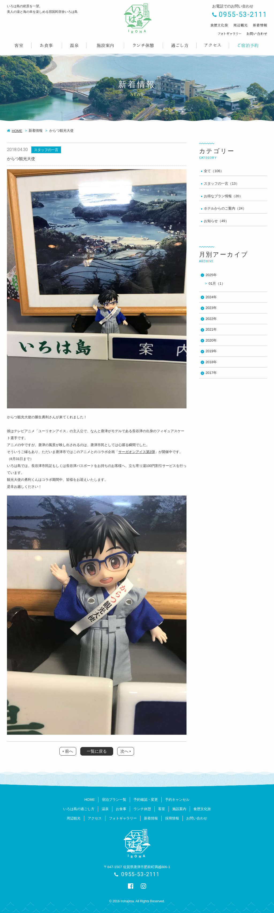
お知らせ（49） (216, 221)
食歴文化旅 (202, 809)
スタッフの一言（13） (221, 183)
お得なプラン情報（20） (223, 196)
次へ (124, 751)
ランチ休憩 (142, 809)
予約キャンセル (177, 800)
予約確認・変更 (146, 800)
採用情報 (172, 818)
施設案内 (179, 809)
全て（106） (214, 171)
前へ (69, 751)
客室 (161, 809)
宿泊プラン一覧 (114, 800)
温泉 (105, 809)
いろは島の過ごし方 (78, 809)
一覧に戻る (97, 751)
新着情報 (151, 818)
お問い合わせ (196, 818)
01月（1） (217, 283)
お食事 (121, 809)
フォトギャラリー (123, 818)
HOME (17, 131)
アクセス (95, 818)
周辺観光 (74, 818)
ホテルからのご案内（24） (225, 208)
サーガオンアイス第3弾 (136, 452)
